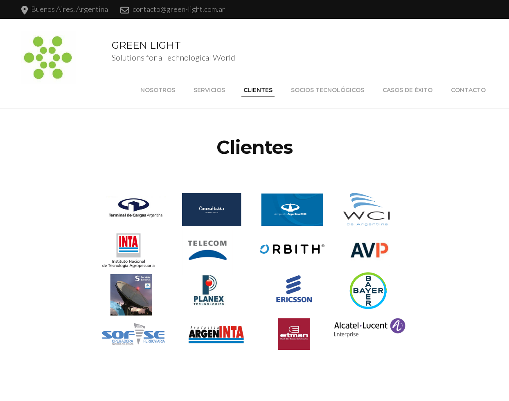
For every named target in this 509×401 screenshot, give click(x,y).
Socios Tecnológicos (327, 90)
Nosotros (157, 90)
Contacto (468, 90)
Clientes (258, 90)
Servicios (209, 90)
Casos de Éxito (407, 90)
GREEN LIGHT (146, 45)
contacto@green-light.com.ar (179, 9)
